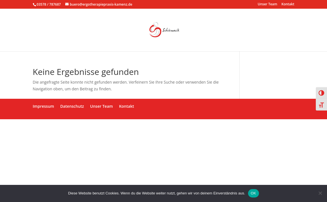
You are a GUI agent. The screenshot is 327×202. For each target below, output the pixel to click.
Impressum (43, 106)
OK (253, 193)
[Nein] (320, 193)
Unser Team (267, 4)
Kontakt (287, 4)
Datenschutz (72, 106)
